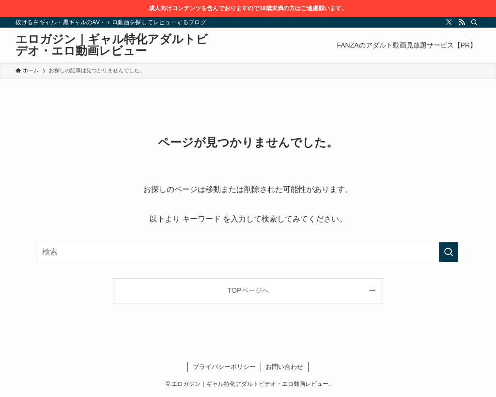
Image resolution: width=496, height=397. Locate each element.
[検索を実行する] (448, 252)
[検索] (474, 22)
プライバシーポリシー (224, 366)
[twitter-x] (449, 22)
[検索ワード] (248, 252)
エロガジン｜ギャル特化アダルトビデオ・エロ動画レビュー (112, 45)
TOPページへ (247, 290)
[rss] (461, 22)
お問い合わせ (284, 366)
